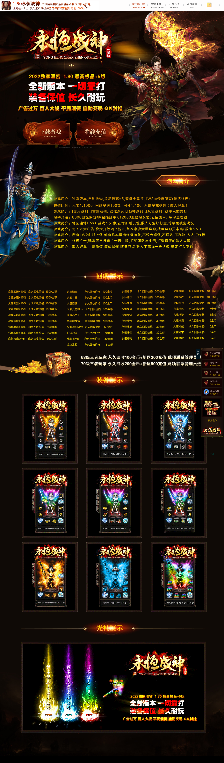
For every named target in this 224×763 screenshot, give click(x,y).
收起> (198, 353)
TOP (212, 454)
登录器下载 (47, 133)
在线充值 (98, 133)
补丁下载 (213, 373)
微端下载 (213, 364)
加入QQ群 (213, 392)
